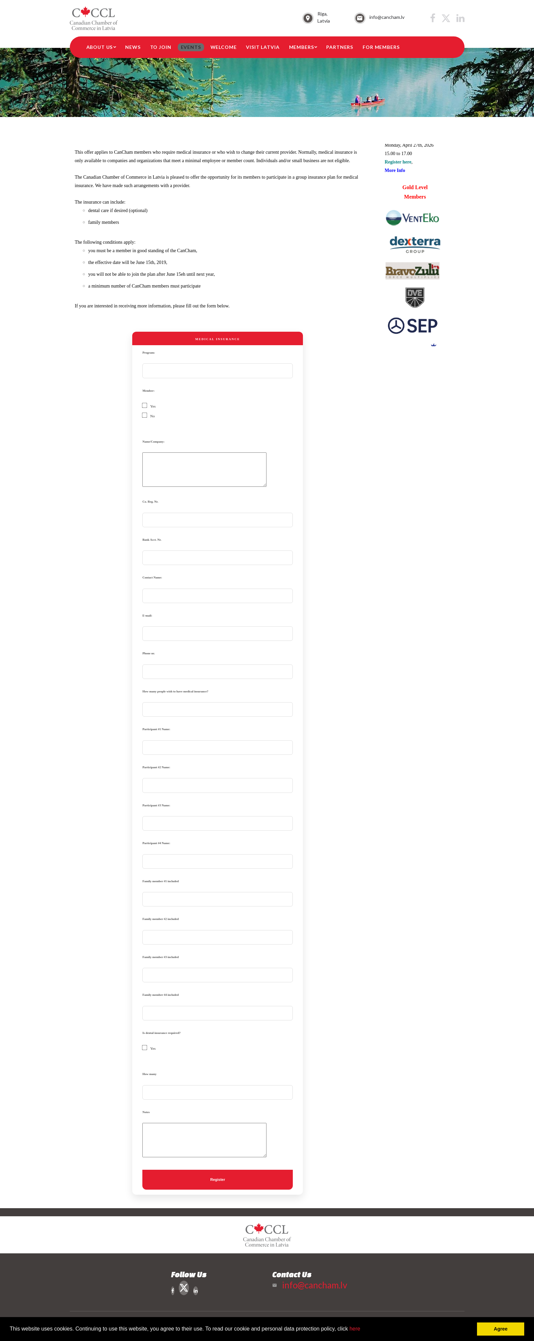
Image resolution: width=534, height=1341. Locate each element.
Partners (339, 47)
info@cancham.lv (386, 17)
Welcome (223, 47)
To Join (160, 47)
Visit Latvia (262, 47)
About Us (99, 47)
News (132, 47)
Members (301, 47)
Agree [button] (501, 1329)
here (354, 1329)
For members (381, 47)
